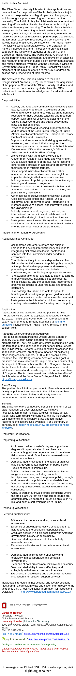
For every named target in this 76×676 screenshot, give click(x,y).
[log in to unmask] (12, 634)
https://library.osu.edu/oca (17, 379)
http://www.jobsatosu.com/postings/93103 (46, 591)
